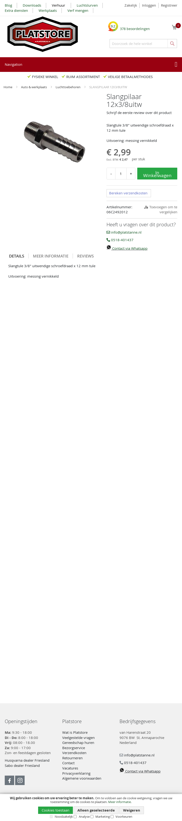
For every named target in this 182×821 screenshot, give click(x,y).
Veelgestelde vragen (78, 737)
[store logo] (42, 34)
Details (16, 255)
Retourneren (72, 757)
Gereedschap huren (78, 742)
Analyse (84, 816)
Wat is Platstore (75, 732)
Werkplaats (48, 10)
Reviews (85, 255)
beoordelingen (135, 27)
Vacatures (70, 768)
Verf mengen (77, 10)
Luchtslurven (87, 5)
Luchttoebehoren (68, 87)
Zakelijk (130, 5)
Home (8, 87)
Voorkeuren (123, 816)
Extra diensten (16, 10)
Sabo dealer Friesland (22, 765)
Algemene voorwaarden (81, 778)
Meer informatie (119, 802)
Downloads (32, 5)
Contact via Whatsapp (127, 248)
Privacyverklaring (76, 773)
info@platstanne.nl (124, 232)
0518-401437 (120, 239)
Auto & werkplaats (34, 87)
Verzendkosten (74, 752)
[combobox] (143, 43)
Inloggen (149, 5)
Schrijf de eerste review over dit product (139, 112)
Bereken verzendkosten (128, 193)
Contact (68, 762)
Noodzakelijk (64, 816)
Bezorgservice (73, 747)
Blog (8, 5)
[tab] (17, 255)
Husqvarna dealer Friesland (27, 760)
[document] (91, 807)
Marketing (102, 816)
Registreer (169, 5)
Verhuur (59, 5)
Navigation (13, 64)
